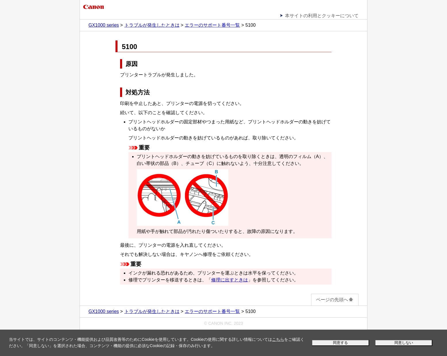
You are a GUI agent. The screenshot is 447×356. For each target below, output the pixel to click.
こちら (278, 339)
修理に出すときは (229, 279)
